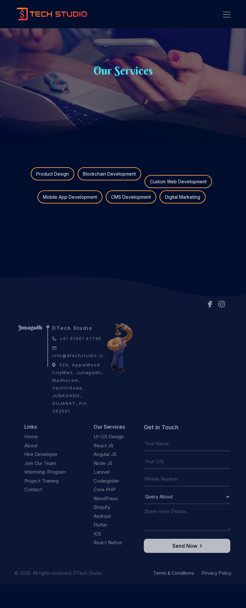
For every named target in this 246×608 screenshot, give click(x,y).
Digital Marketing (182, 197)
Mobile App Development (70, 197)
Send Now (187, 556)
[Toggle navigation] (225, 14)
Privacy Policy (217, 583)
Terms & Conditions (174, 583)
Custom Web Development (178, 181)
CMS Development (131, 197)
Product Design (52, 174)
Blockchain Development (109, 174)
